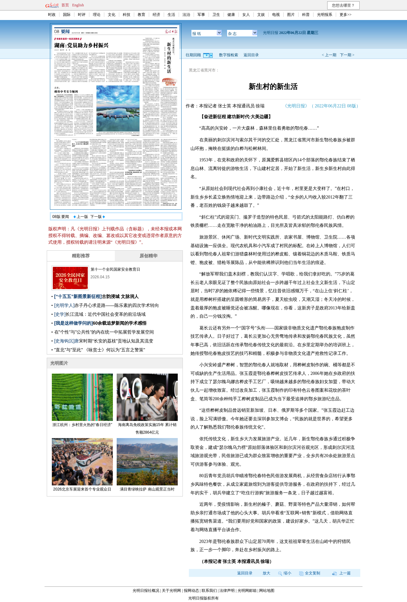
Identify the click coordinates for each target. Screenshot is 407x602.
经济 (156, 14)
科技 (126, 14)
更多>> (346, 14)
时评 (82, 14)
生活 (171, 14)
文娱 (261, 14)
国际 (67, 14)
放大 (266, 573)
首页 (65, 5)
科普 (306, 14)
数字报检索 (228, 55)
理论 (96, 14)
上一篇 (341, 573)
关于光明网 (171, 590)
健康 (231, 14)
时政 (52, 14)
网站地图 (266, 590)
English (78, 5)
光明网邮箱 (247, 590)
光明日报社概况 (146, 590)
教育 (141, 14)
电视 (276, 14)
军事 (201, 14)
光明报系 (324, 14)
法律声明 (227, 590)
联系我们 (209, 590)
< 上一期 (329, 55)
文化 (111, 14)
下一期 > (347, 55)
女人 (246, 14)
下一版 (97, 216)
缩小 (284, 573)
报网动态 (191, 590)
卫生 (216, 14)
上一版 (80, 216)
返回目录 (251, 55)
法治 (186, 14)
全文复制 (309, 573)
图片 (291, 14)
